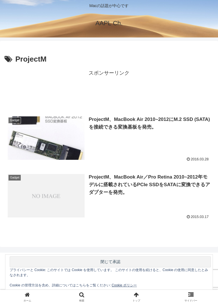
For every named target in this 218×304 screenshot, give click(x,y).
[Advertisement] (109, 90)
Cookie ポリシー (124, 285)
